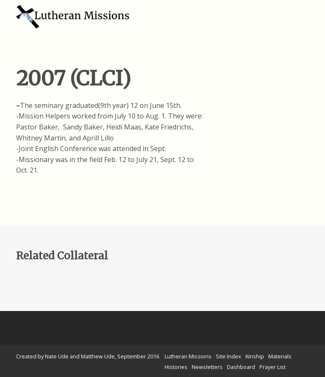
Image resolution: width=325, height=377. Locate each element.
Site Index (228, 356)
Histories (176, 367)
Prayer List (272, 367)
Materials (280, 356)
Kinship (254, 356)
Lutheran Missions (188, 356)
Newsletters (207, 367)
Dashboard (241, 367)
